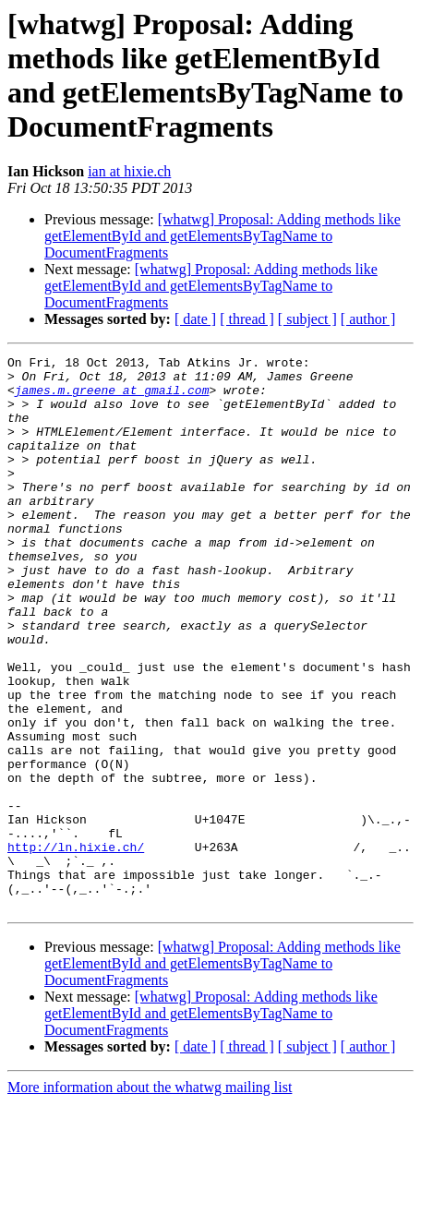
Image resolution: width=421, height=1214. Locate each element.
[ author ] (368, 319)
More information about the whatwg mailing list (149, 1198)
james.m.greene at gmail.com (112, 398)
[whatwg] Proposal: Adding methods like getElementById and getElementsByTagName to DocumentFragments (222, 235)
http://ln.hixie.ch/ (75, 946)
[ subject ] (307, 319)
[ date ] (195, 319)
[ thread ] (247, 319)
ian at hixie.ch (129, 171)
